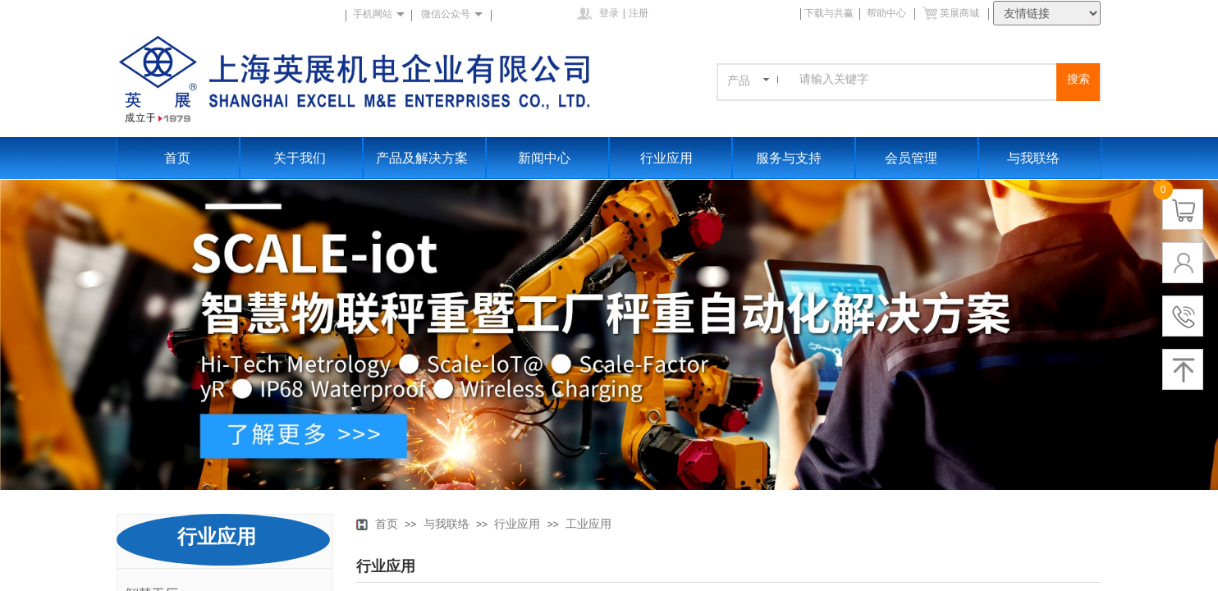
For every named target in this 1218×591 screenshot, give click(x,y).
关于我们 (299, 158)
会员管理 (911, 158)
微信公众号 (445, 14)
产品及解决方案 (422, 158)
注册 (638, 13)
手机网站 (372, 14)
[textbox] (925, 79)
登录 (609, 13)
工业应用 (588, 524)
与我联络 (1033, 158)
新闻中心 (544, 158)
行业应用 (666, 158)
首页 (177, 158)
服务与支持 (789, 158)
